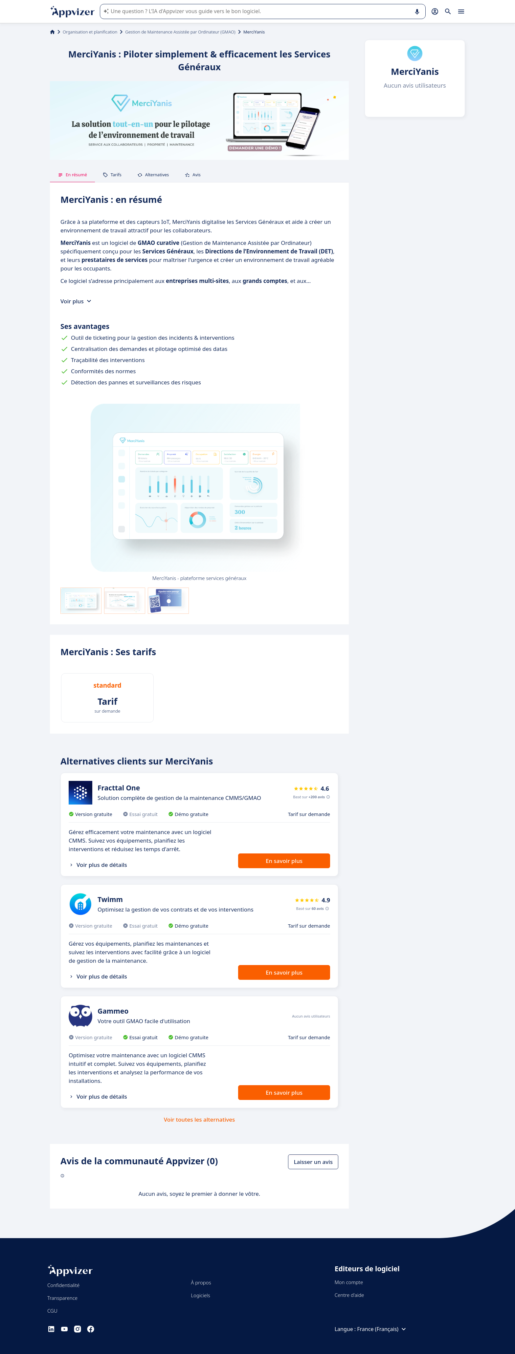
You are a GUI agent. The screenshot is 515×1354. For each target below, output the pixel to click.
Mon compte (349, 1282)
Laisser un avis (313, 1162)
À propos (201, 1282)
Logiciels (200, 1295)
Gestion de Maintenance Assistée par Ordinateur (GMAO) (180, 32)
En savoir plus (284, 861)
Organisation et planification (90, 32)
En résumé (72, 175)
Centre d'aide (349, 1295)
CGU (52, 1310)
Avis (193, 175)
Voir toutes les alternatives (199, 1119)
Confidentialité (63, 1285)
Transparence (62, 1298)
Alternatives (153, 175)
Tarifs (112, 175)
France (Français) (382, 1329)
